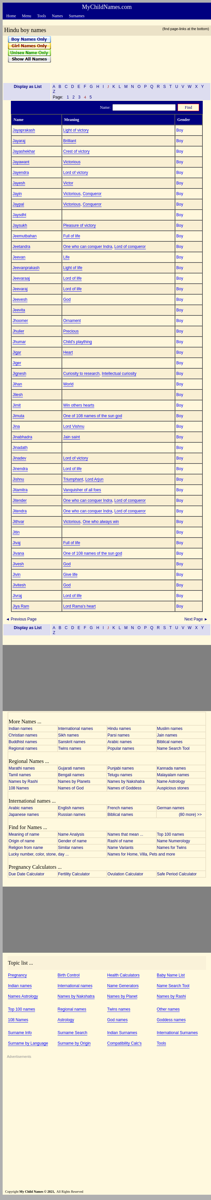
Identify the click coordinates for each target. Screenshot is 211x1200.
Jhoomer (20, 320)
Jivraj (17, 595)
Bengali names (71, 775)
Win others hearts (78, 405)
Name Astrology (171, 781)
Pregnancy (17, 975)
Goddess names (171, 1020)
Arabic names (119, 742)
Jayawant (21, 162)
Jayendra (21, 172)
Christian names (23, 735)
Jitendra (20, 511)
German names (171, 808)
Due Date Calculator (26, 874)
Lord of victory (75, 172)
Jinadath (20, 447)
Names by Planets (74, 781)
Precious (71, 331)
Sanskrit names (72, 742)
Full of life (71, 236)
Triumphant (73, 479)
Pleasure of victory (79, 225)
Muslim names (170, 728)
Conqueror (92, 193)
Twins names (69, 748)
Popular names (120, 748)
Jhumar (19, 342)
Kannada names (171, 768)
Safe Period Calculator (177, 874)
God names (117, 1020)
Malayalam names (173, 775)
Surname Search (72, 1032)
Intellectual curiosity (119, 373)
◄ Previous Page (21, 619)
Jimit (17, 405)
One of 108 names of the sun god (92, 416)
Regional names (23, 748)
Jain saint (71, 437)
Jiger (17, 363)
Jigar (17, 352)
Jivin (17, 574)
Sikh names (68, 735)
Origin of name (22, 841)
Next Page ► (196, 619)
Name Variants (120, 847)
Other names (168, 1009)
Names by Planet (122, 996)
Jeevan (19, 257)
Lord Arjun (94, 479)
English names (71, 808)
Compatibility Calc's (124, 1043)
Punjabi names (120, 768)
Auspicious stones (173, 788)
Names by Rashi (23, 781)
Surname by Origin (74, 1043)
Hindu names (119, 728)
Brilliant (69, 141)
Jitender (20, 500)
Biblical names (170, 742)
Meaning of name (24, 834)
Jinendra (20, 468)
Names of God (71, 788)
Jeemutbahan (25, 236)
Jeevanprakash (26, 267)
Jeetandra (21, 246)
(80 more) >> (192, 814)
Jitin (16, 532)
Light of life (72, 267)
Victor (68, 183)
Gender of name (72, 841)
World (68, 384)
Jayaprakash (24, 130)
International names (75, 728)
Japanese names (24, 814)
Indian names (20, 728)
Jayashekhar (24, 151)
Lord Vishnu (73, 426)
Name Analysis (71, 834)
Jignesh (19, 373)
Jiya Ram (21, 606)
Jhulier (18, 331)
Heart (68, 352)
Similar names (70, 847)
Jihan (17, 384)
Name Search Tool (173, 748)
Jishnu (18, 479)
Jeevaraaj (21, 278)
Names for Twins (172, 847)
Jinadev (19, 458)
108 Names (19, 788)
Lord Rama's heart (79, 606)
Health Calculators (123, 975)
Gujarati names (71, 768)
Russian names (72, 814)
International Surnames (177, 1032)
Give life (70, 574)
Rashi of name (120, 841)
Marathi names (22, 768)
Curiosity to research (81, 373)
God (67, 299)
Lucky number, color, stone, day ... (39, 854)
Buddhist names (23, 742)
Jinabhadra (22, 437)
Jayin (17, 193)
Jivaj (17, 542)
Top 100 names (170, 834)
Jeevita (19, 310)
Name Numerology (173, 841)
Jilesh (18, 394)
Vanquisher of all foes (82, 490)
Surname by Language (28, 1043)
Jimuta (18, 416)
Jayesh (19, 183)
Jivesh (18, 564)
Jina (16, 426)
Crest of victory (76, 151)
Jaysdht (19, 215)
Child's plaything (77, 342)
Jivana (18, 553)
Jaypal (18, 204)
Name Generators (123, 985)
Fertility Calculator (74, 874)
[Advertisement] (129, 56)
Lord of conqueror (130, 246)
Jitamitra (20, 490)
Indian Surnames (122, 1032)
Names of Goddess (124, 788)
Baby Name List (171, 975)
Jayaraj (19, 141)
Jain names (167, 735)
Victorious (71, 162)
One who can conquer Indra (87, 246)
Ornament (72, 320)
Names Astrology (23, 996)
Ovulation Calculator (125, 874)
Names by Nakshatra (126, 781)
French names (120, 808)
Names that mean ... (125, 834)
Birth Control (69, 975)
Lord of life (72, 278)
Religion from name (26, 847)
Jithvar (18, 521)
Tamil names (20, 775)
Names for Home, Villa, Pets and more (141, 854)
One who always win (101, 521)
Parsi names (118, 735)
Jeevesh (20, 299)
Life (66, 257)
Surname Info (20, 1032)
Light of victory (76, 130)
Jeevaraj (20, 289)
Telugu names (119, 775)
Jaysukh (20, 225)
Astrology (66, 1020)
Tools (161, 1043)
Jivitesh (19, 585)
